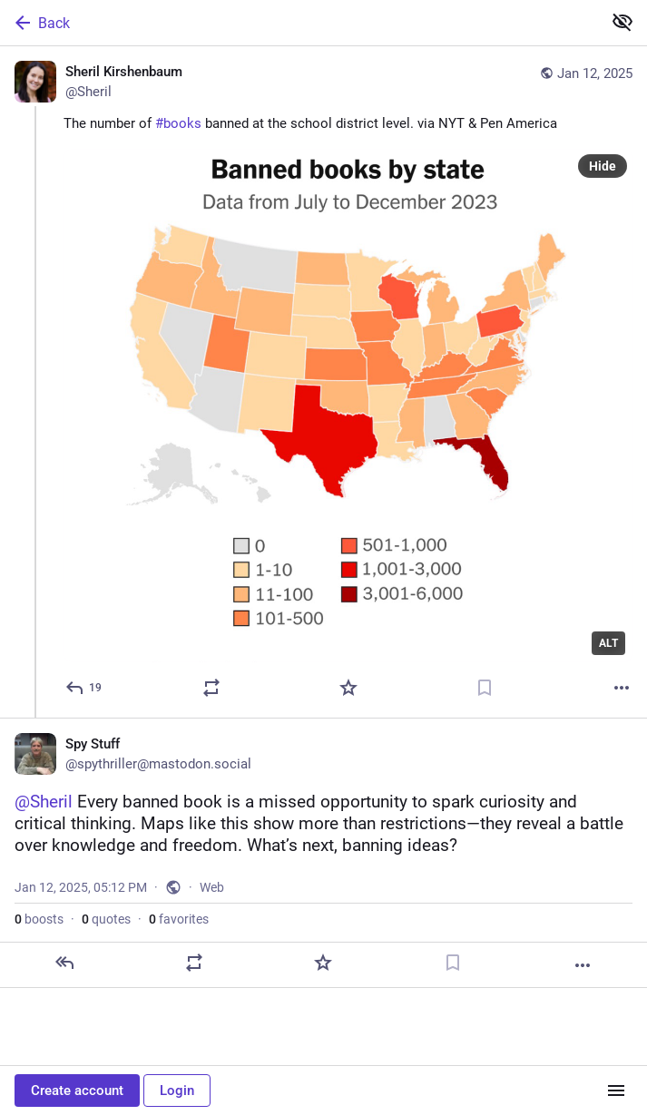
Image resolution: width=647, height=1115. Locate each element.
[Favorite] (348, 688)
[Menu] (616, 1090)
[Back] (299, 22)
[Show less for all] (622, 22)
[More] (621, 688)
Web (212, 887)
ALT (608, 643)
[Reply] (84, 688)
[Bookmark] (484, 688)
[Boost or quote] (211, 688)
